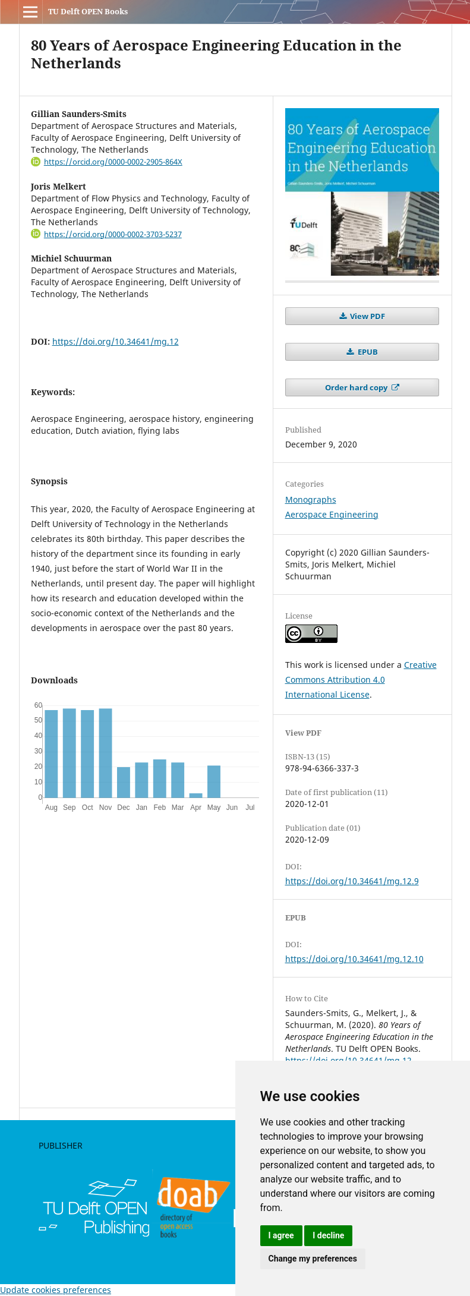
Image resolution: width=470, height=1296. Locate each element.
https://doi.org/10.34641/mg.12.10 (354, 958)
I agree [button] (281, 1235)
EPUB (367, 351)
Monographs (310, 499)
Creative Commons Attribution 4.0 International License (361, 679)
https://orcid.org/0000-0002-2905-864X (113, 161)
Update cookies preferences (55, 1289)
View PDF (366, 316)
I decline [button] (328, 1235)
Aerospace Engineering (331, 514)
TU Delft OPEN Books (88, 11)
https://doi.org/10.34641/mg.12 (115, 341)
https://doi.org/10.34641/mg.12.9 (352, 881)
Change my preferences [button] (313, 1258)
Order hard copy (357, 387)
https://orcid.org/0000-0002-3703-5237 (113, 234)
